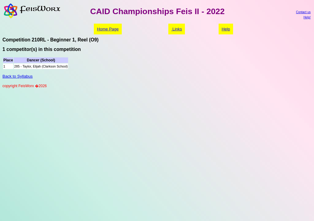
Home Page (107, 29)
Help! (307, 17)
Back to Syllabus (17, 76)
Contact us (303, 12)
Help (226, 29)
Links (176, 29)
